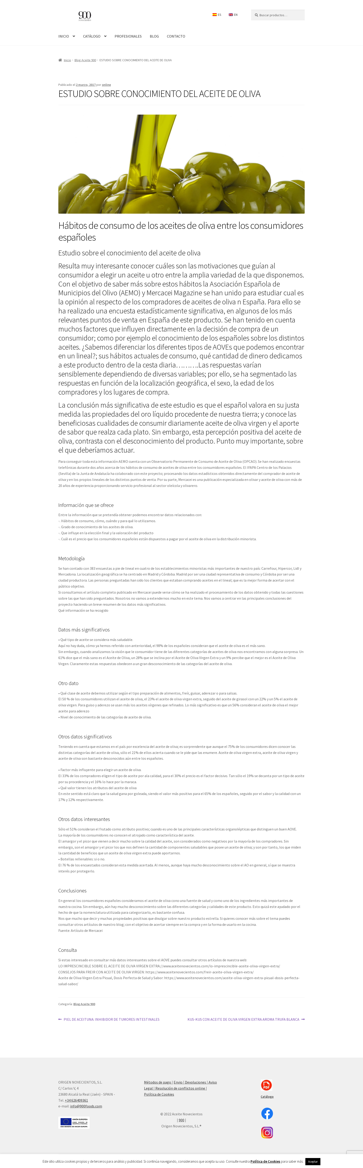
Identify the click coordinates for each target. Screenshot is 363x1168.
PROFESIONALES (128, 36)
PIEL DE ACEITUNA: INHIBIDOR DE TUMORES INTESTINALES (111, 1019)
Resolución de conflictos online (180, 1088)
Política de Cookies (159, 1094)
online (106, 85)
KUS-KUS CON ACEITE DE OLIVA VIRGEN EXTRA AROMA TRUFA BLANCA (243, 1019)
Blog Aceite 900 (85, 60)
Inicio (67, 60)
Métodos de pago (158, 1082)
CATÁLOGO (91, 36)
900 (181, 1120)
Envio (178, 1082)
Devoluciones (195, 1082)
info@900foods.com (86, 1106)
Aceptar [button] (313, 1162)
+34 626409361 (76, 1100)
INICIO (63, 36)
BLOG (154, 36)
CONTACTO (176, 36)
